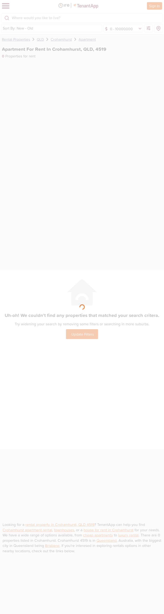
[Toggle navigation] (5, 6)
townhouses (64, 530)
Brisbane (52, 545)
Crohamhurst (61, 39)
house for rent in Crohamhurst (108, 530)
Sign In (154, 5)
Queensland (107, 540)
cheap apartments (98, 535)
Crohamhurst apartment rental (27, 530)
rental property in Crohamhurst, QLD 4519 (59, 524)
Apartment (87, 39)
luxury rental (128, 535)
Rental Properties (16, 39)
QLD (40, 39)
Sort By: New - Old (18, 28)
